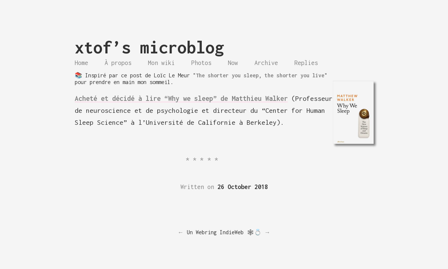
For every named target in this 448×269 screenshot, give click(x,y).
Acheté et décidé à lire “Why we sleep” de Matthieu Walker (181, 98)
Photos (201, 62)
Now (233, 62)
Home (81, 62)
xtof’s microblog (149, 47)
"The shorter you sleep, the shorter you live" (260, 75)
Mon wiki (161, 62)
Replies (306, 62)
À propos (118, 62)
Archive (266, 62)
